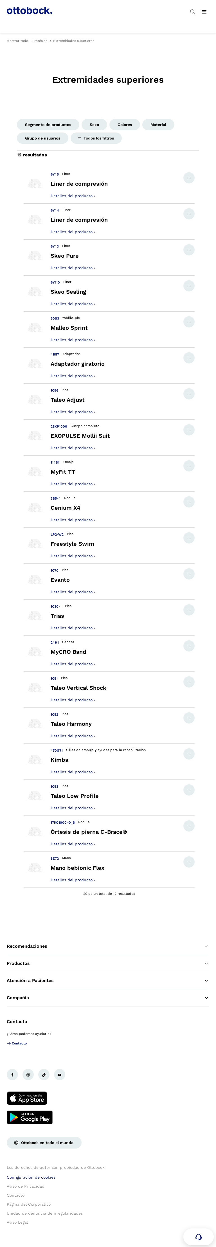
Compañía (108, 998)
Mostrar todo (17, 41)
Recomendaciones (108, 946)
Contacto (17, 1021)
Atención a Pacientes (108, 980)
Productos (108, 963)
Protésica (40, 41)
